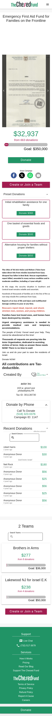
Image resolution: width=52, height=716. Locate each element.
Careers (26, 700)
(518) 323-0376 (26, 413)
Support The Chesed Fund (26, 670)
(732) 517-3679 (27, 645)
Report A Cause (26, 696)
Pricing (26, 662)
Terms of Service (26, 684)
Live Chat (28, 641)
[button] (47, 4)
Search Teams (15, 533)
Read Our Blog (26, 666)
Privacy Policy (26, 688)
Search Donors (17, 434)
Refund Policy (26, 692)
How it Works (26, 658)
